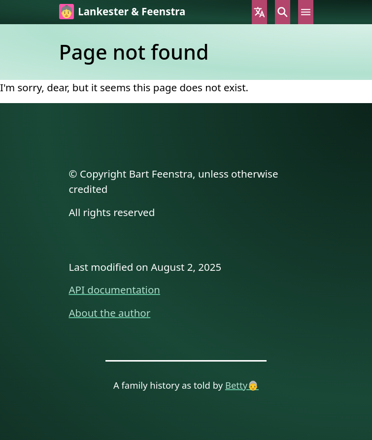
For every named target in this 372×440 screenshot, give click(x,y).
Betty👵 (242, 385)
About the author (110, 313)
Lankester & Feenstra (131, 11)
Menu (305, 12)
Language (259, 12)
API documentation (115, 289)
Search (282, 12)
